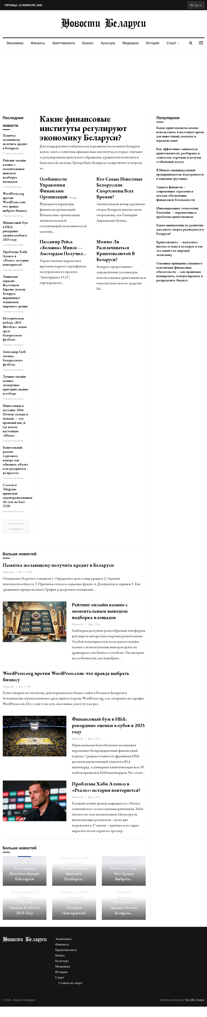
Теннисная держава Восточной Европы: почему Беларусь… (124, 902)
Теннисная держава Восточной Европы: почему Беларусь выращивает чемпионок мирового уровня (15, 291)
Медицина (130, 43)
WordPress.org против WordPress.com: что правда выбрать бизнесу (15, 202)
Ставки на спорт (70, 983)
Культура (108, 43)
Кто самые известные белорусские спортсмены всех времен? (119, 188)
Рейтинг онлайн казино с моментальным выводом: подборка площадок (14, 171)
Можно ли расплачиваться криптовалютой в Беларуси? (116, 251)
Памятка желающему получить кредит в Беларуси (15, 141)
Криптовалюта (63, 43)
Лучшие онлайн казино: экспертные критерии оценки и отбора (15, 385)
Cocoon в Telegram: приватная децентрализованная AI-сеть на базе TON (17, 495)
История (152, 43)
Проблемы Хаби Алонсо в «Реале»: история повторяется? (15, 258)
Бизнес (88, 43)
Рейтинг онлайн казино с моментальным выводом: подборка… (74, 868)
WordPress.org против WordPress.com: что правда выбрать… (123, 868)
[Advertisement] (103, 80)
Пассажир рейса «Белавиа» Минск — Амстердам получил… (63, 248)
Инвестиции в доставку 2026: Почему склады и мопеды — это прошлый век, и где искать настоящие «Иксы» (15, 420)
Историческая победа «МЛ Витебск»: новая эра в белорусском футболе (15, 329)
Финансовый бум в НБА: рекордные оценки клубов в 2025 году (15, 231)
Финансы (38, 43)
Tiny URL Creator (194, 1000)
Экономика (15, 43)
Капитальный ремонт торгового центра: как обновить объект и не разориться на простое (15, 460)
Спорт (171, 43)
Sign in (196, 5)
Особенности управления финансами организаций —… (58, 188)
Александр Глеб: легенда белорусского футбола (14, 358)
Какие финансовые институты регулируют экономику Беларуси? (83, 128)
